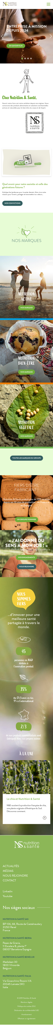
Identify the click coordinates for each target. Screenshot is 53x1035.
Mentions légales (26, 1002)
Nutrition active (26, 323)
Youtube (7, 896)
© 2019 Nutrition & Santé (26, 998)
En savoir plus (15, 46)
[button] (2, 36)
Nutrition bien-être (26, 387)
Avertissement (26, 1014)
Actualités (11, 866)
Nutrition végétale (26, 451)
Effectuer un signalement (26, 1018)
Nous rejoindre (15, 875)
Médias (8, 871)
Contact (9, 880)
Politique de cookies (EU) (26, 1006)
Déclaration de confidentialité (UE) (26, 1010)
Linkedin (7, 891)
